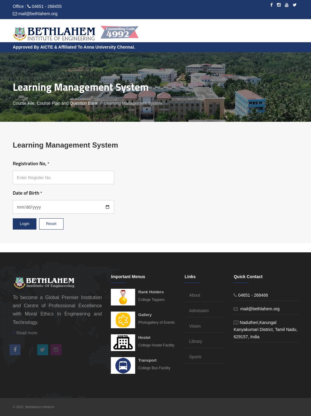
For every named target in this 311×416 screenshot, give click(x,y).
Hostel (144, 337)
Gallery (145, 314)
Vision (195, 326)
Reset (51, 223)
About (194, 295)
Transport (147, 360)
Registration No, (31, 163)
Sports (195, 356)
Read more (25, 332)
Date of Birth (27, 192)
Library (195, 341)
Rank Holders (151, 292)
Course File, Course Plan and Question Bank (55, 103)
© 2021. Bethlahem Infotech (33, 407)
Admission (199, 310)
